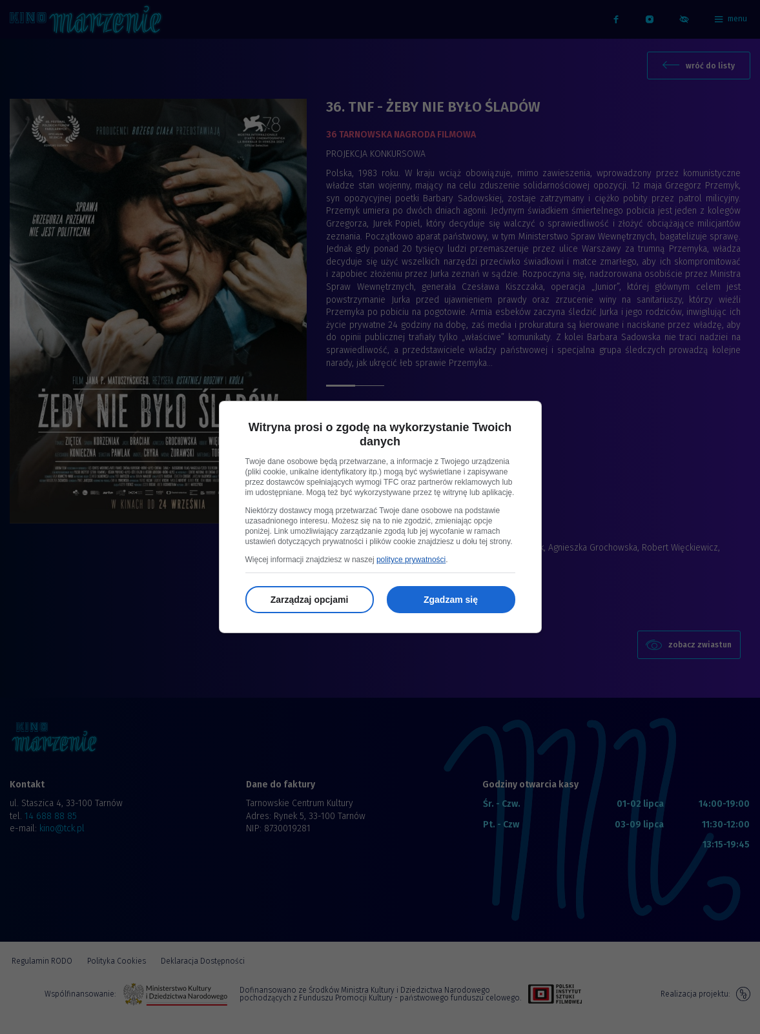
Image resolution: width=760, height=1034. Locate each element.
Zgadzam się (451, 599)
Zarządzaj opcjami (310, 599)
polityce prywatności (411, 559)
